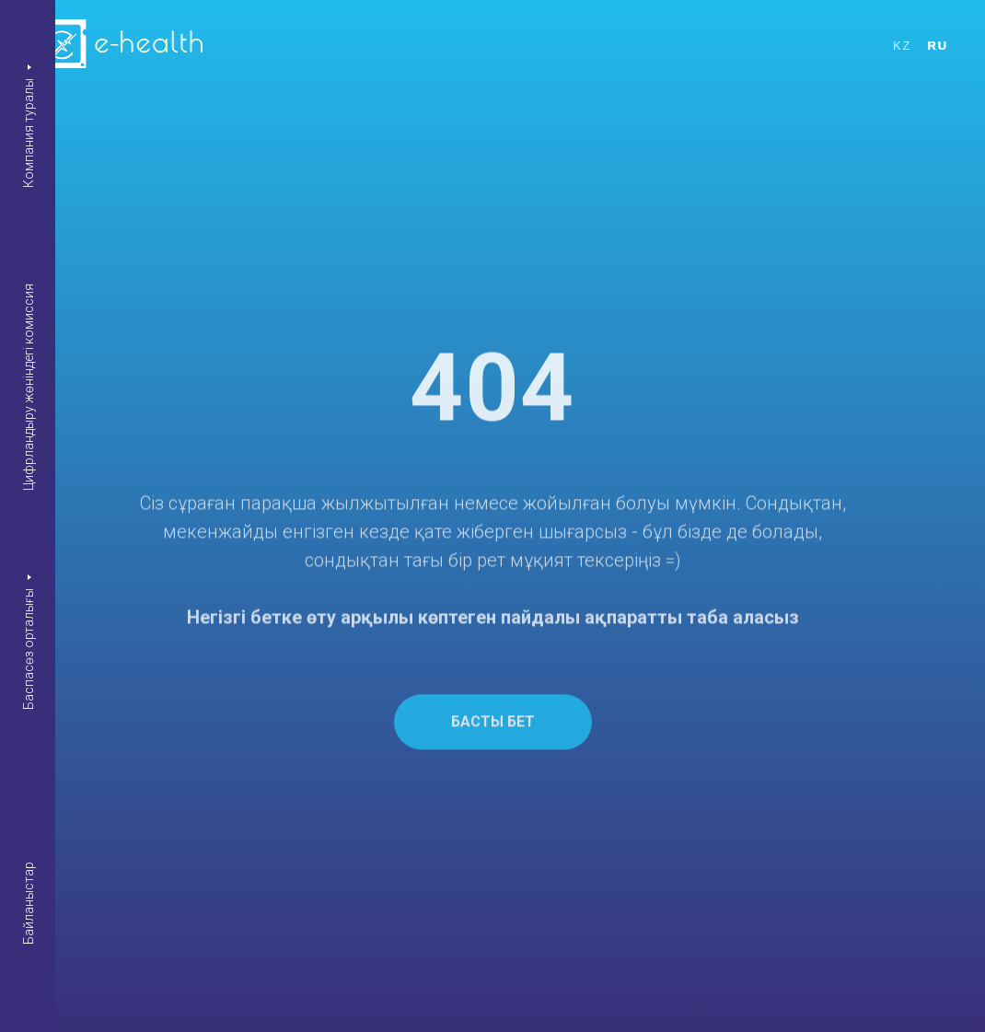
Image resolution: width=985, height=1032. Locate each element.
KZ (902, 45)
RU (937, 45)
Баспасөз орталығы (28, 648)
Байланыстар (28, 903)
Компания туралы (28, 131)
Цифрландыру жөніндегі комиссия (28, 387)
